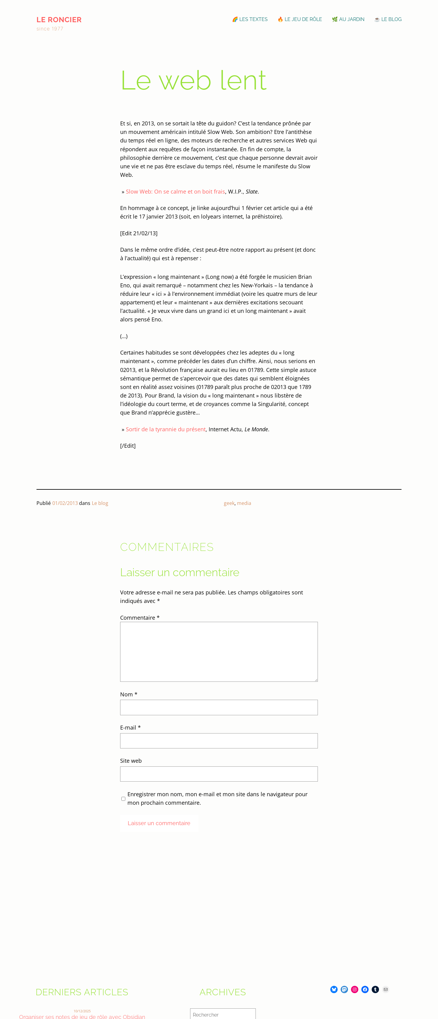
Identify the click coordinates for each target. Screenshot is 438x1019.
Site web (131, 760)
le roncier (59, 19)
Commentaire (140, 617)
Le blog (100, 503)
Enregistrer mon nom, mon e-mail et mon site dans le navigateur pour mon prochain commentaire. (217, 798)
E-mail (130, 727)
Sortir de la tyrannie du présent (166, 429)
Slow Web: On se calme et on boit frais (175, 191)
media (244, 503)
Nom (128, 694)
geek (229, 503)
